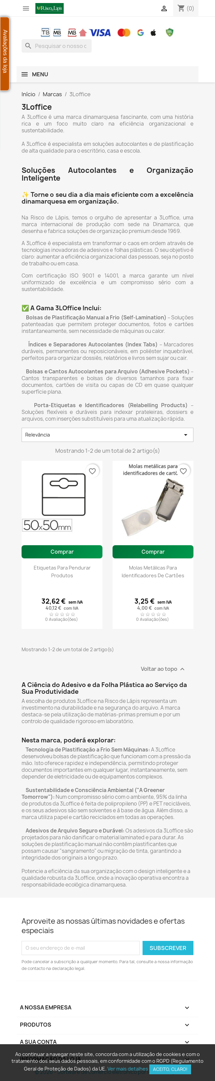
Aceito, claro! (170, 1069)
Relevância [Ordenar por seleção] (107, 435)
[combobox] (57, 46)
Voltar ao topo (163, 669)
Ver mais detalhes (128, 1068)
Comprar (62, 551)
